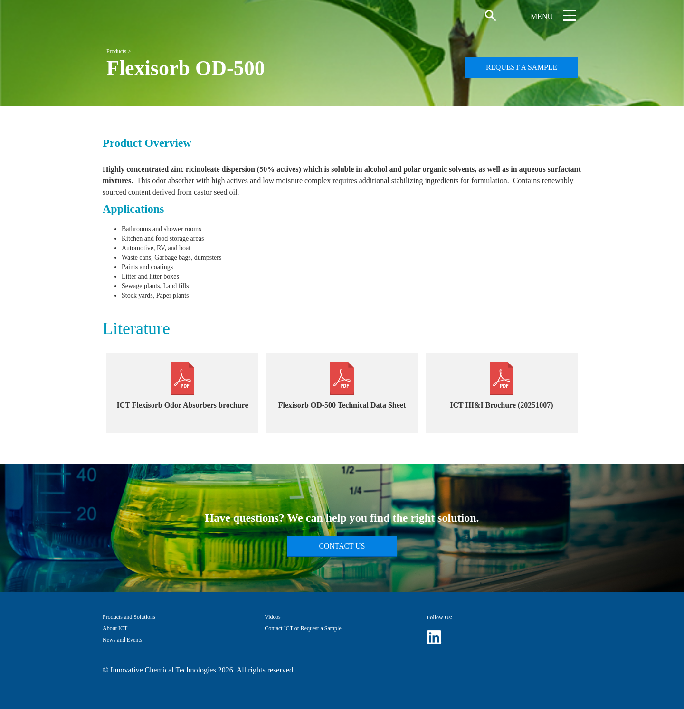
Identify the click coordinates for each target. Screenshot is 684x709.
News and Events (122, 639)
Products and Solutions (129, 617)
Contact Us (342, 546)
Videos (272, 617)
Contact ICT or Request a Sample (303, 628)
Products (116, 51)
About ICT (115, 628)
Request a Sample (521, 67)
